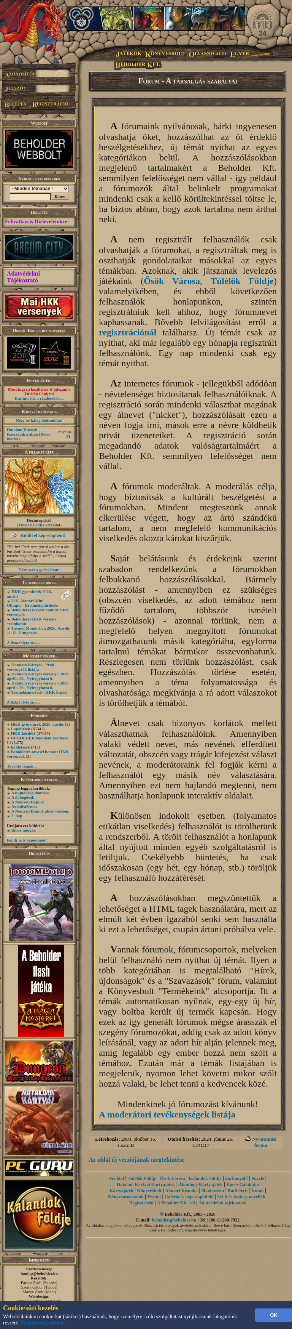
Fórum (154, 1196)
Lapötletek (20, 728)
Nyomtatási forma (264, 1142)
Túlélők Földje (31, 525)
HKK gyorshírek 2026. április (37, 724)
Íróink (257, 1190)
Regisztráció (141, 1203)
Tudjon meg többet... (44, 1323)
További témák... (21, 766)
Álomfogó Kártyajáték (201, 1184)
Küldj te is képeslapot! (27, 840)
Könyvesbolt (149, 1190)
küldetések (20, 747)
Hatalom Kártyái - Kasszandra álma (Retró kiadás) (29, 434)
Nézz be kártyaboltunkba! (39, 420)
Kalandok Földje (205, 1178)
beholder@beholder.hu (174, 1220)
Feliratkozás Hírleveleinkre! (37, 221)
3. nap (16, 815)
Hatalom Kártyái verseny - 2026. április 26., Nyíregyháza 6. (38, 676)
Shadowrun (213, 1190)
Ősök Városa (172, 281)
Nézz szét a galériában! (39, 569)
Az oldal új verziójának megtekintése (136, 1159)
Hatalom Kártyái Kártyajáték (146, 1184)
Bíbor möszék (23, 830)
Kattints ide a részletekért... (39, 398)
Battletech (238, 1190)
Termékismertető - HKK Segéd (39, 692)
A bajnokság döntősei (30, 792)
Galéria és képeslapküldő (189, 1196)
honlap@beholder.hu (39, 1273)
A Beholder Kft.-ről (176, 1203)
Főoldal (116, 1178)
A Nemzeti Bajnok (27, 802)
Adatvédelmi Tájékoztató (23, 277)
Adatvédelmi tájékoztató (222, 1203)
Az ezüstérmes (24, 806)
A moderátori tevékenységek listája (167, 1114)
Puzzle (257, 1178)
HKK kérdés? (23, 733)
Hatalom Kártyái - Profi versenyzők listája (30, 667)
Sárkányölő (236, 1178)
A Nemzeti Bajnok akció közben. (40, 811)
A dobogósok (22, 797)
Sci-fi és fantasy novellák (241, 1196)
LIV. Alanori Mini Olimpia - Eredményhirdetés (32, 603)
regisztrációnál (128, 332)
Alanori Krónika (181, 1190)
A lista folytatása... (23, 642)
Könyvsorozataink (126, 1196)
